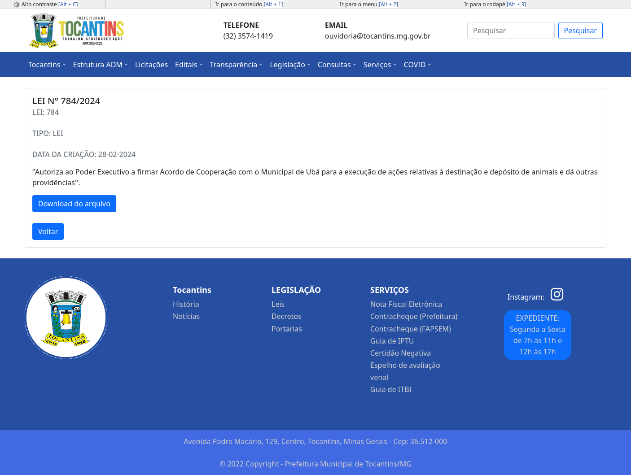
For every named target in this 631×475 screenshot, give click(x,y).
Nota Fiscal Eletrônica (406, 304)
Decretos (287, 316)
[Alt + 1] (273, 4)
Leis (278, 304)
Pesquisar (580, 30)
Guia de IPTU (392, 341)
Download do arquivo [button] (74, 204)
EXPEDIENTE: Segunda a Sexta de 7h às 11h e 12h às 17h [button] (537, 335)
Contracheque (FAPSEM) (410, 329)
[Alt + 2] (388, 4)
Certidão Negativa (400, 353)
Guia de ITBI (391, 389)
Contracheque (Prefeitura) (413, 316)
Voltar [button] (48, 231)
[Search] (511, 30)
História (186, 304)
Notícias (186, 316)
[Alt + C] (68, 4)
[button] (47, 65)
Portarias (287, 329)
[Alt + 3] (516, 4)
